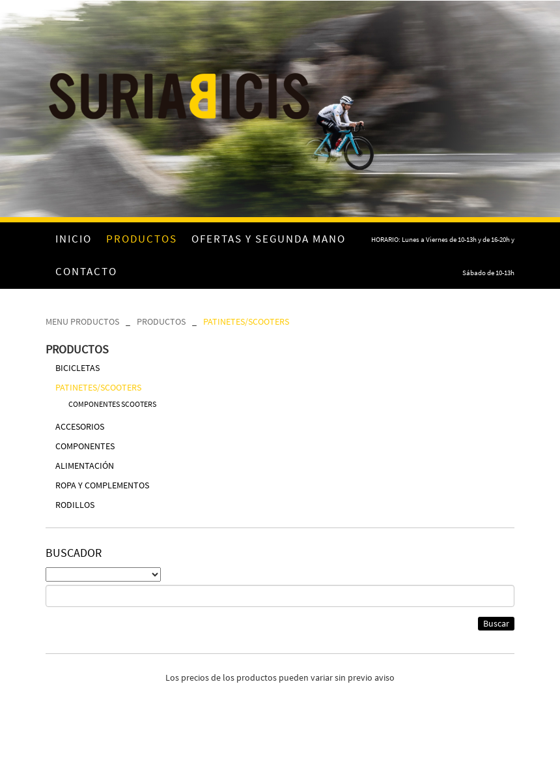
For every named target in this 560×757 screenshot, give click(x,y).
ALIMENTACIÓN (84, 465)
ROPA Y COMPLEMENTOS (102, 485)
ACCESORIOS (79, 426)
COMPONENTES (85, 446)
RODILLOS (74, 505)
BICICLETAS (77, 368)
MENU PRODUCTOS (82, 321)
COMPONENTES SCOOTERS (112, 404)
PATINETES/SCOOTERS (246, 321)
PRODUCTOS (161, 321)
